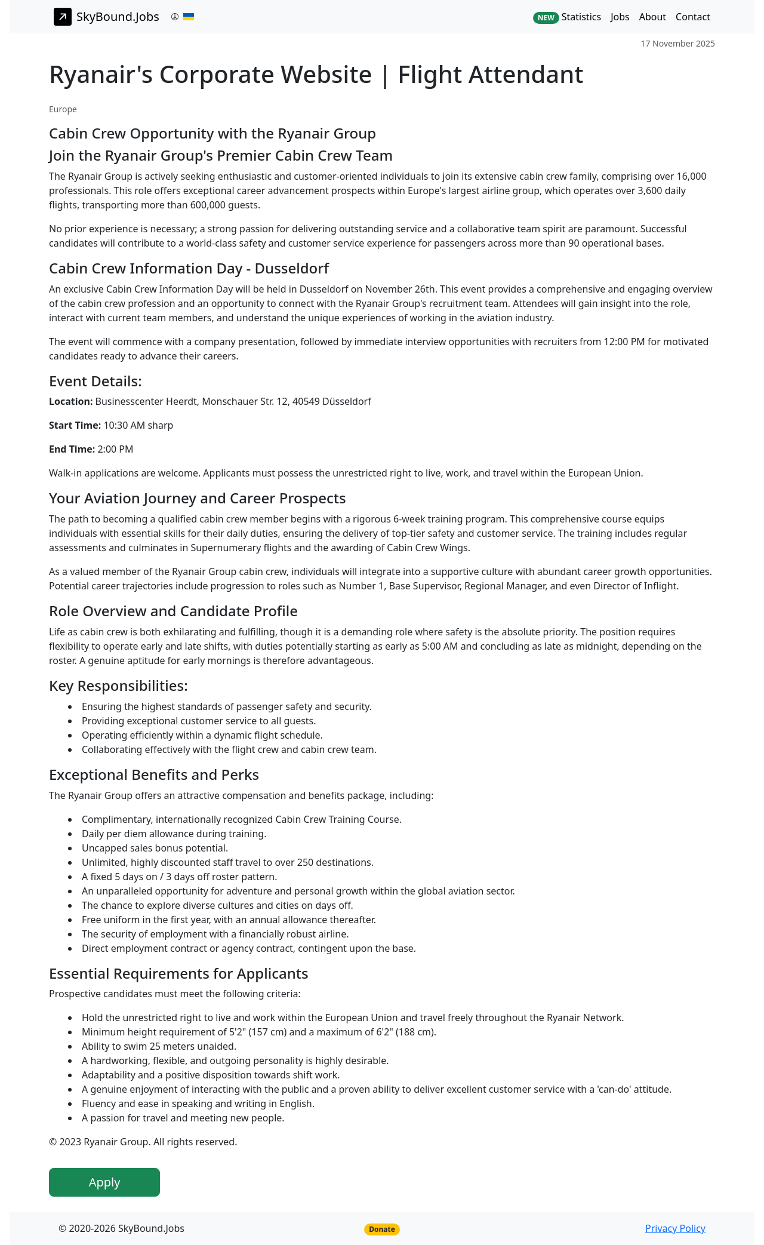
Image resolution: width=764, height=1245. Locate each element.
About (652, 16)
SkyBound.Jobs (106, 17)
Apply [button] (105, 1182)
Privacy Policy (675, 1228)
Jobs (620, 16)
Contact (693, 16)
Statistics (567, 17)
